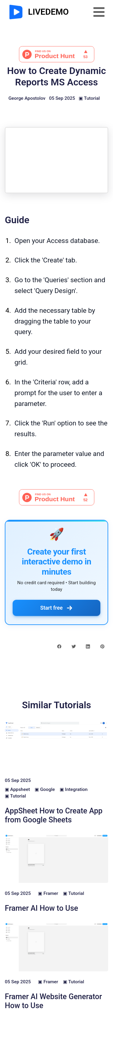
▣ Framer (48, 893)
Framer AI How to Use (41, 908)
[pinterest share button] (102, 646)
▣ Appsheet (17, 789)
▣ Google (45, 789)
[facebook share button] (59, 646)
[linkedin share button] (88, 646)
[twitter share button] (74, 646)
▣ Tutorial (89, 98)
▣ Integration (74, 789)
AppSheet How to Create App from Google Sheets (53, 815)
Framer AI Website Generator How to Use (53, 1001)
